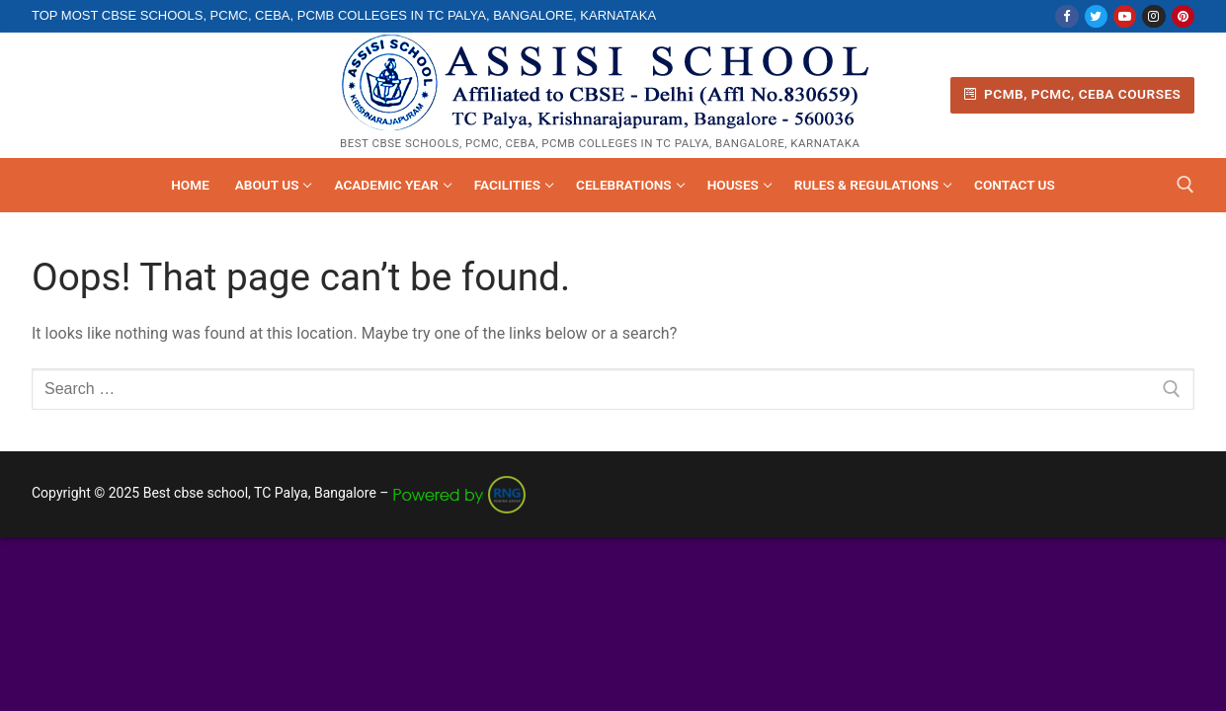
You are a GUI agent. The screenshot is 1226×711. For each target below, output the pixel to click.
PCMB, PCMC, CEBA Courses (1073, 94)
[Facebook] (1066, 16)
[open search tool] (1185, 185)
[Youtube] (1124, 16)
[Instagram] (1153, 16)
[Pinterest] (1183, 16)
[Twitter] (1096, 16)
